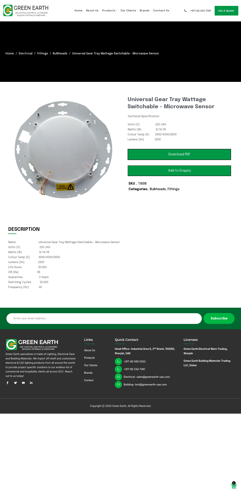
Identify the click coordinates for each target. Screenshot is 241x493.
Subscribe (219, 318)
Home (79, 10)
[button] (179, 154)
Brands (145, 10)
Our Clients (128, 10)
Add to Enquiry (179, 170)
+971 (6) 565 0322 (135, 361)
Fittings (42, 53)
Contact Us (161, 10)
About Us (92, 10)
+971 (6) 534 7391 (134, 369)
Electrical (25, 53)
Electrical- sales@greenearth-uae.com (147, 376)
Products (108, 10)
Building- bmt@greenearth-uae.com (145, 384)
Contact (89, 380)
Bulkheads (60, 53)
